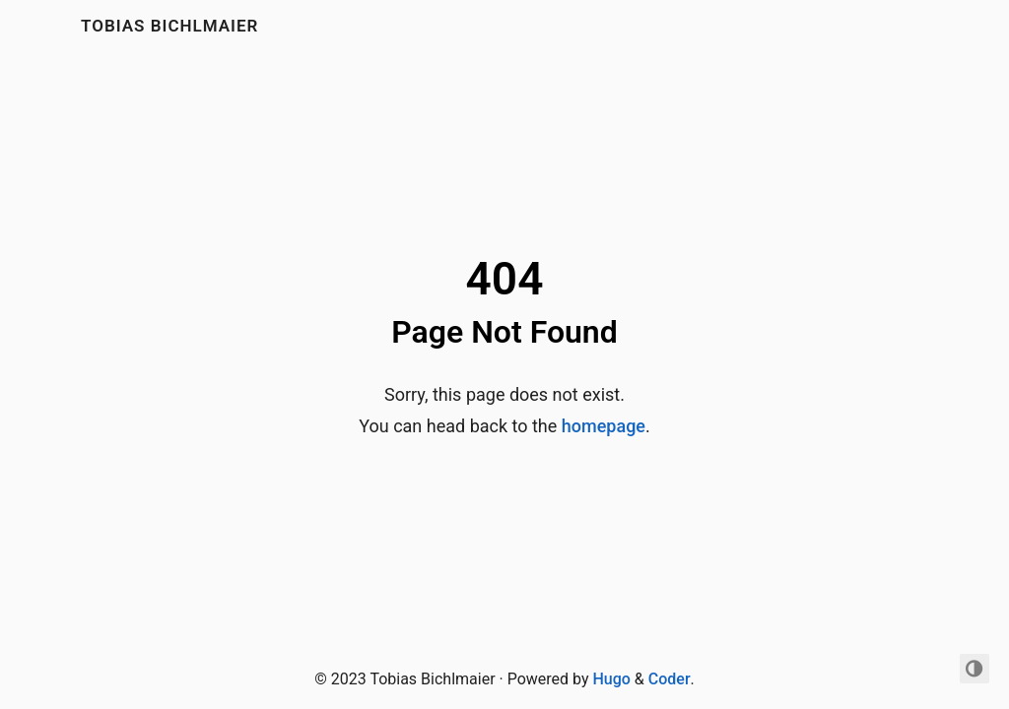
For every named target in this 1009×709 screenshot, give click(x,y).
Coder (669, 679)
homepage (603, 426)
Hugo (611, 679)
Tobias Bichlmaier (169, 25)
